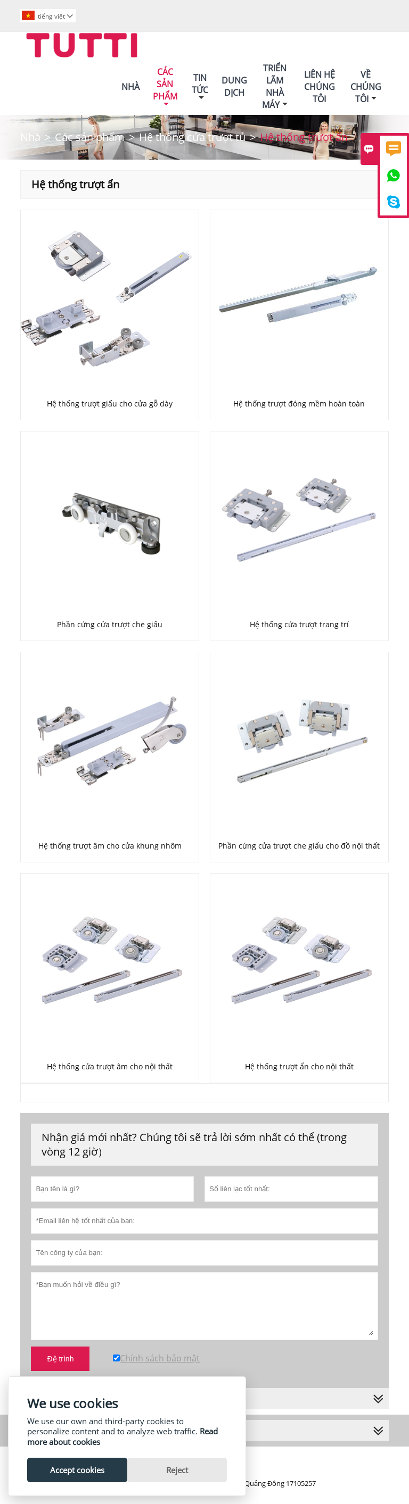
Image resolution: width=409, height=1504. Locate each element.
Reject (177, 1470)
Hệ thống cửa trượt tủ (192, 137)
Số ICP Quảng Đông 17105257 (269, 1483)
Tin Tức (200, 87)
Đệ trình (60, 1359)
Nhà (130, 87)
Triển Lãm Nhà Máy (275, 86)
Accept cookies (77, 1470)
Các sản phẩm (90, 137)
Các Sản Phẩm (165, 87)
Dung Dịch (234, 86)
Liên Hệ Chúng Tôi (319, 87)
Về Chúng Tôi (365, 87)
